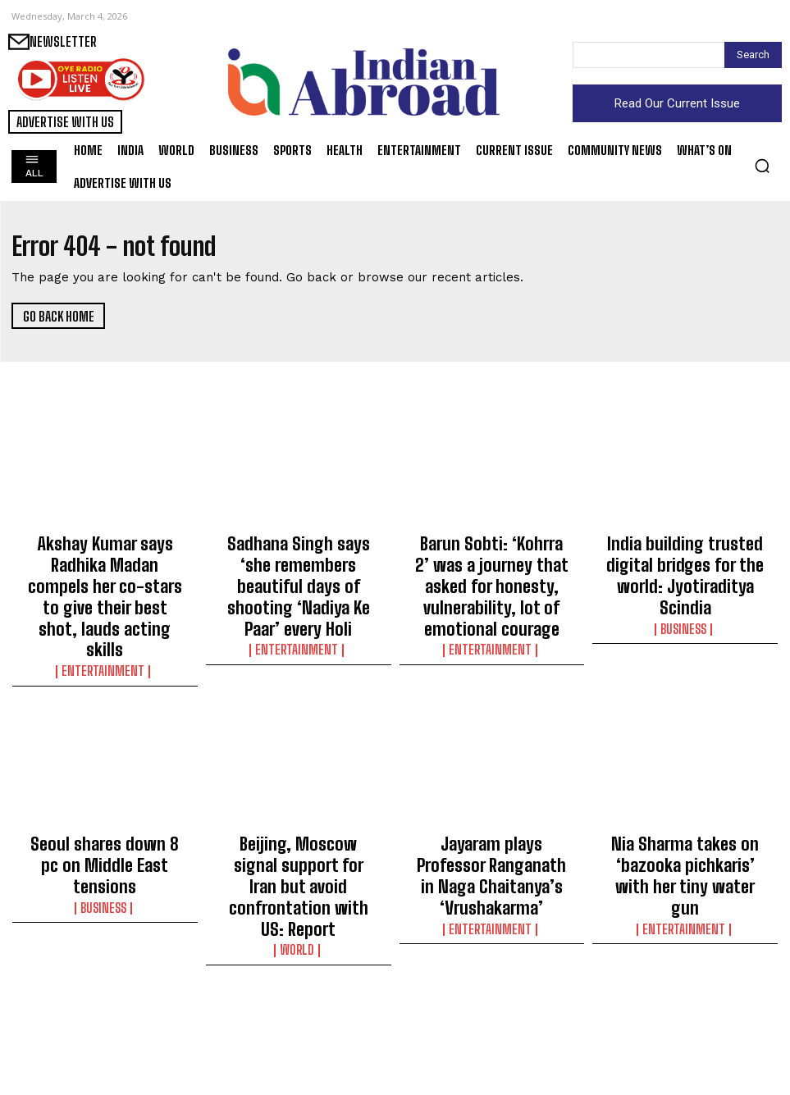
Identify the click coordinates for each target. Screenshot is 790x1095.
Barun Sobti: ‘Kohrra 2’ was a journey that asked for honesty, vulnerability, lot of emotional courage (492, 562)
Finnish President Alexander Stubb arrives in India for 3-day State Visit (105, 1018)
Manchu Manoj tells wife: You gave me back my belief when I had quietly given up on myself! (492, 1025)
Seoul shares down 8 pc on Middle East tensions (104, 779)
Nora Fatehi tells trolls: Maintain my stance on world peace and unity (685, 1018)
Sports (298, 1035)
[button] (762, 165)
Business (685, 587)
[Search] (753, 55)
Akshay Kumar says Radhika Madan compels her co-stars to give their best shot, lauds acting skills (105, 562)
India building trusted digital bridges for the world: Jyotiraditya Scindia (685, 555)
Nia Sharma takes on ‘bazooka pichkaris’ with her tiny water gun (685, 786)
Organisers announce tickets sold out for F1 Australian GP (298, 1010)
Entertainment (105, 602)
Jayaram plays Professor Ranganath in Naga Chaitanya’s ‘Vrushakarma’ (492, 786)
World (298, 833)
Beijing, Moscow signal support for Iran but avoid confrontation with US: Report (298, 794)
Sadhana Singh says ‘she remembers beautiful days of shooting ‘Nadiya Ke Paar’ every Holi (298, 562)
